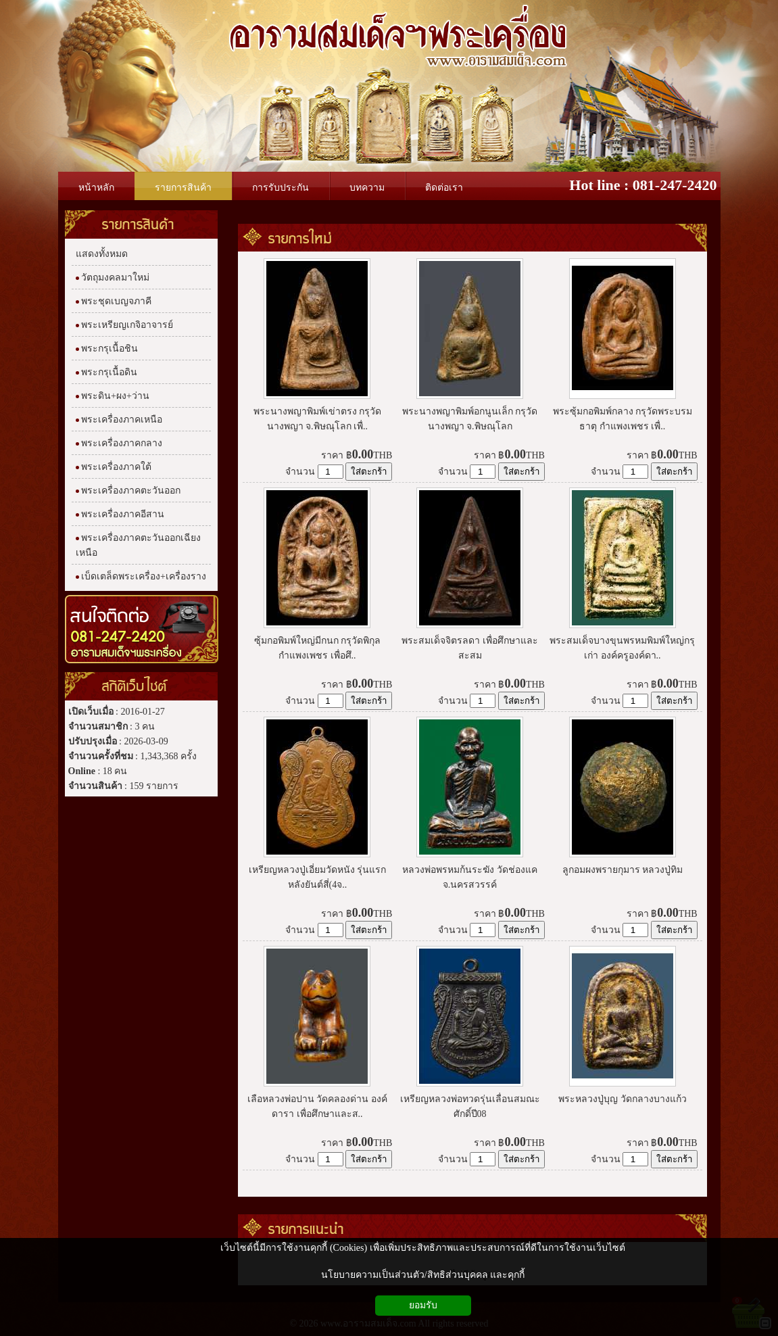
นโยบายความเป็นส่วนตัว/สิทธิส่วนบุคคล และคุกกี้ (423, 1275)
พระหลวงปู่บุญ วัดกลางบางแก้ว (622, 1099)
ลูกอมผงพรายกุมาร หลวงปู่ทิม (622, 870)
